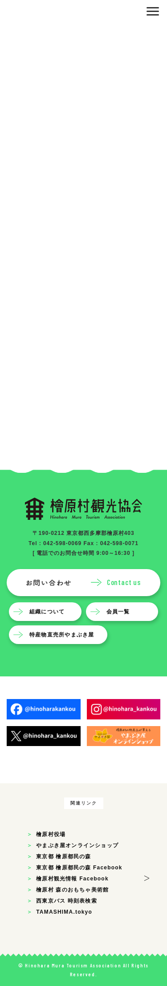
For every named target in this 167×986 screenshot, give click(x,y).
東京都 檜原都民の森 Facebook (79, 867)
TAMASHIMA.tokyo (64, 912)
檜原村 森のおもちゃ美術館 (72, 890)
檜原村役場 (50, 834)
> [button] (147, 876)
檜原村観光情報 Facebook (72, 879)
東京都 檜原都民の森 (63, 856)
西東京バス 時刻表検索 (66, 901)
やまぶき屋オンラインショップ (77, 845)
